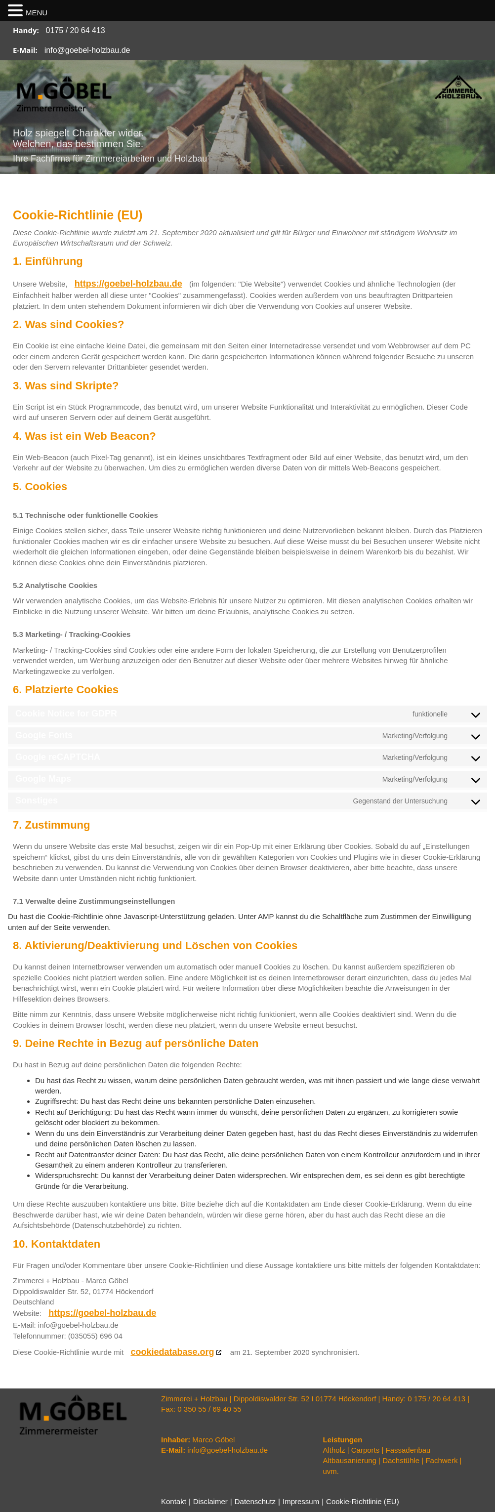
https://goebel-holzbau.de (128, 284)
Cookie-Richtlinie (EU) (362, 1501)
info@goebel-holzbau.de (87, 50)
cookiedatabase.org (172, 1352)
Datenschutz (255, 1501)
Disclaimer (210, 1501)
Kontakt (173, 1501)
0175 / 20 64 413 (75, 30)
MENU (36, 12)
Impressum (301, 1501)
